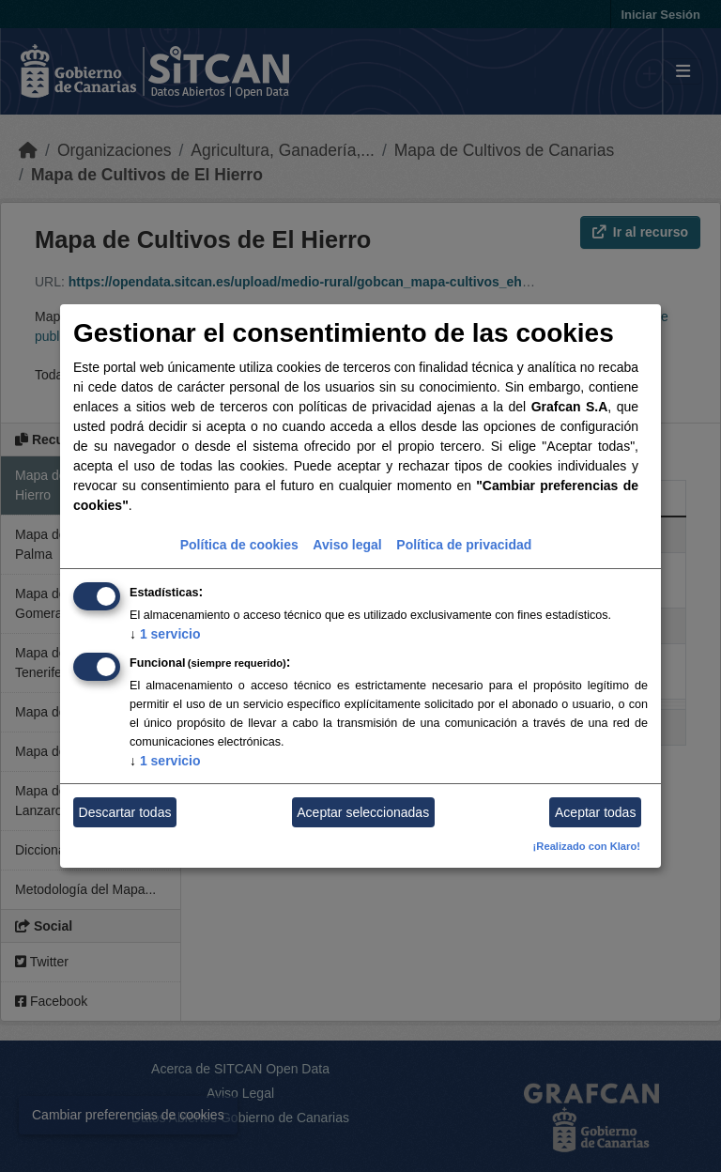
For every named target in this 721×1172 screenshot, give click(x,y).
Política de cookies (239, 544)
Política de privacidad (463, 544)
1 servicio (165, 633)
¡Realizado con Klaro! (586, 846)
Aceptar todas (595, 812)
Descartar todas (125, 812)
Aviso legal (347, 544)
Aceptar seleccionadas (363, 812)
